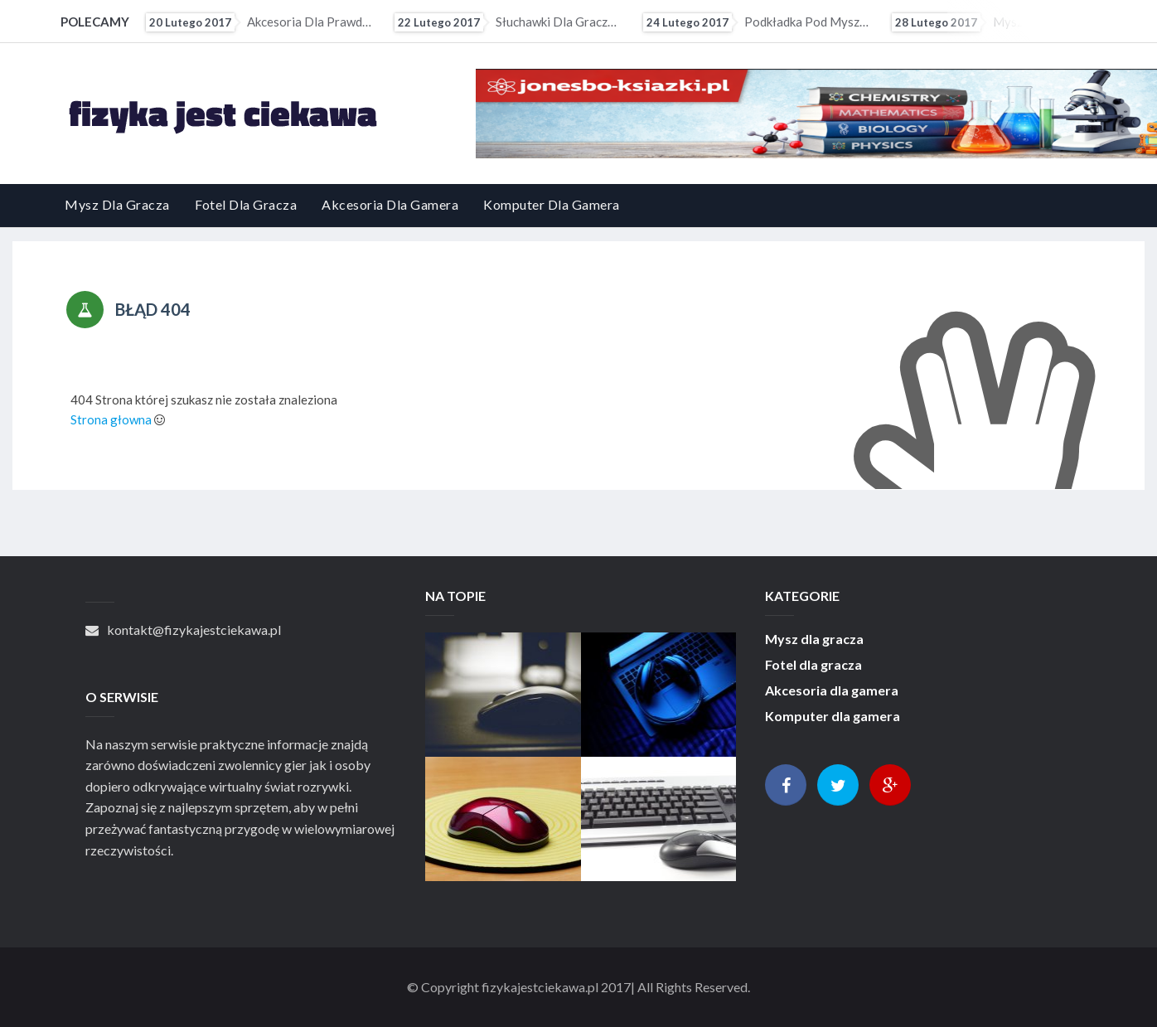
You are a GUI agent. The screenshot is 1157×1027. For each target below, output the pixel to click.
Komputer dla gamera (551, 204)
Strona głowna (111, 419)
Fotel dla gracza (246, 204)
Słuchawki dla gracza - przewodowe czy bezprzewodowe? (507, 22)
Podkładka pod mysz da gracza (756, 22)
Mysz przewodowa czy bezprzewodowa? (1004, 22)
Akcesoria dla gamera (390, 204)
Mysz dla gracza (117, 204)
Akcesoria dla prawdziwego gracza (258, 22)
